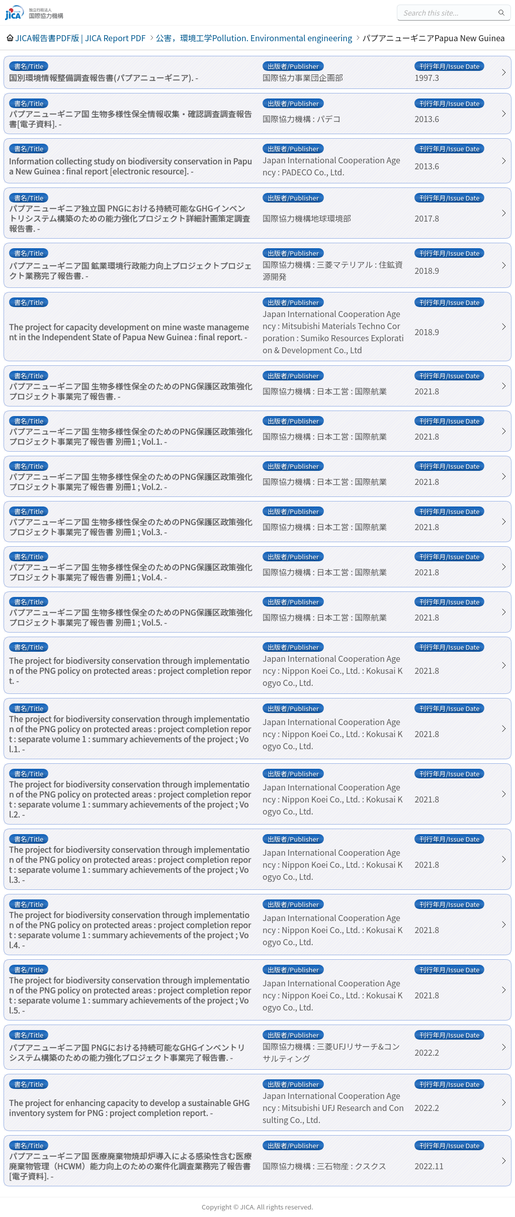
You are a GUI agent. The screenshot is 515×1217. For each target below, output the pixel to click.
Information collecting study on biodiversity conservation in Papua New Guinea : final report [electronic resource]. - (130, 166)
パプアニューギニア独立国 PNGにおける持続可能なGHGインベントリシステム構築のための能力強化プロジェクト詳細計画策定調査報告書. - (129, 218)
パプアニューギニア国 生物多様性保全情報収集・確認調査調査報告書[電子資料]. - (130, 119)
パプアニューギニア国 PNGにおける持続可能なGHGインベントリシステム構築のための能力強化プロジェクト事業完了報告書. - (127, 1052)
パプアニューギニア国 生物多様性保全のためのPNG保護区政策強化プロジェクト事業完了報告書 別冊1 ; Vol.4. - (130, 572)
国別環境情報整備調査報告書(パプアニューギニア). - (103, 77)
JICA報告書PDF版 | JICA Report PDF (80, 38)
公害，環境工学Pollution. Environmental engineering (254, 38)
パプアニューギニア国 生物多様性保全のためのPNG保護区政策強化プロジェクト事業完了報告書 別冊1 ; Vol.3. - (130, 527)
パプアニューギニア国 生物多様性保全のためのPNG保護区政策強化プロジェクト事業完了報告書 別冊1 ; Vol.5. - (130, 617)
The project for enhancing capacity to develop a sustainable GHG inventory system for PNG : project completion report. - (129, 1107)
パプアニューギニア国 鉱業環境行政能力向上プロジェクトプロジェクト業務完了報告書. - (130, 270)
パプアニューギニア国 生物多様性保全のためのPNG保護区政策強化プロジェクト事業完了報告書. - (130, 391)
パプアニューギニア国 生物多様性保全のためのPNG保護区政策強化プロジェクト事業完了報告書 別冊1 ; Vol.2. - (130, 481)
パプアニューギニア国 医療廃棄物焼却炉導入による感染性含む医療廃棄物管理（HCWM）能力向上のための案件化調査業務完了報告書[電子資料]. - (130, 1166)
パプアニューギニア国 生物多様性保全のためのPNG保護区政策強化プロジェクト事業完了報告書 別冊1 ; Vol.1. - (130, 436)
